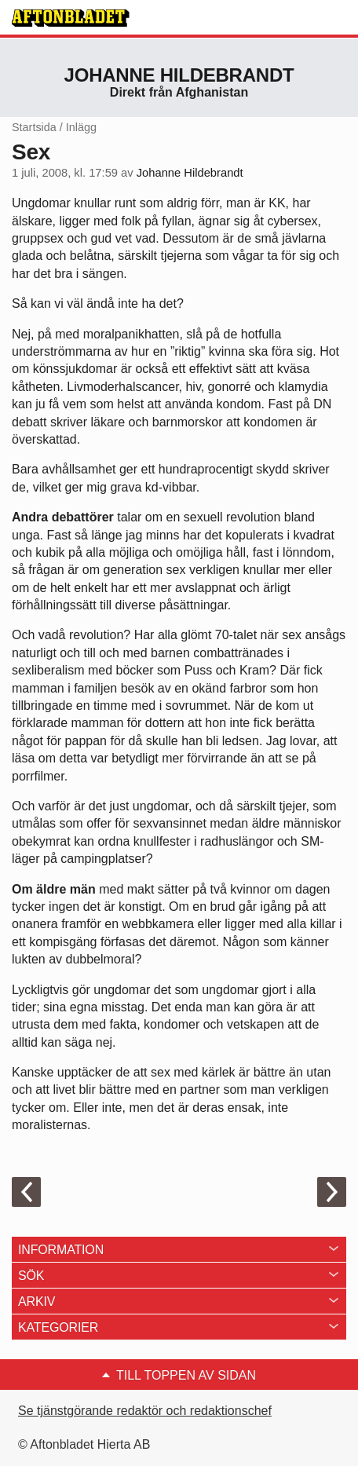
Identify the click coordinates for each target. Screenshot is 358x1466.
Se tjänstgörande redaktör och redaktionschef (145, 1410)
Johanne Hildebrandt (179, 75)
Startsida (34, 127)
